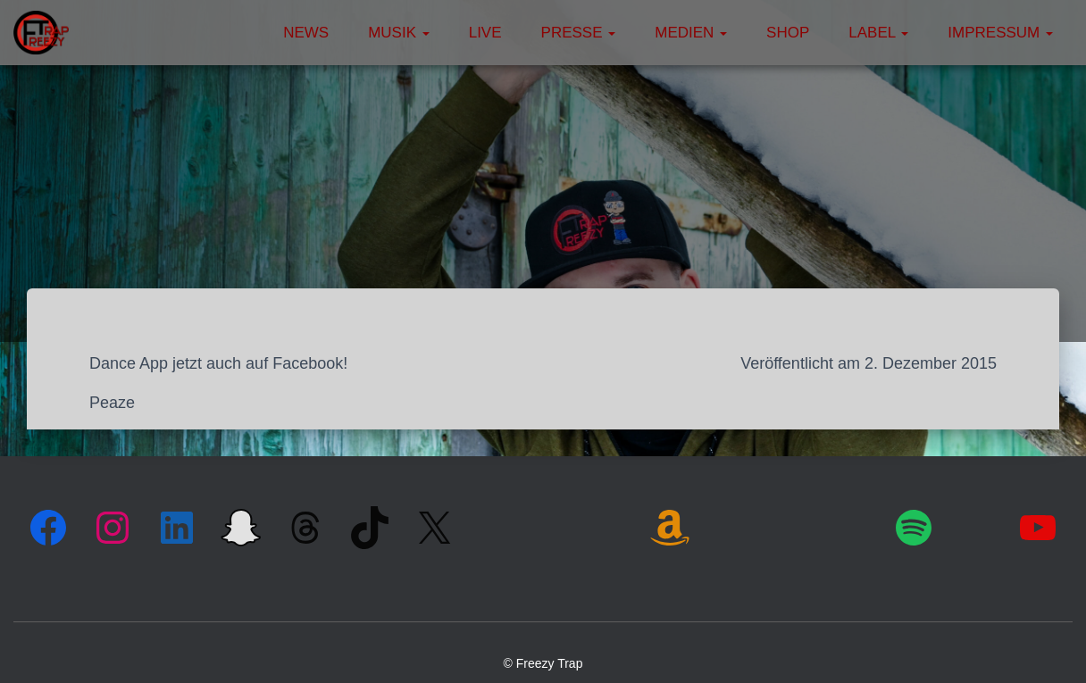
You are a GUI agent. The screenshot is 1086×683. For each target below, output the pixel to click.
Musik (399, 32)
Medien (691, 32)
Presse (578, 32)
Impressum (1000, 32)
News (306, 32)
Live (485, 32)
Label (878, 32)
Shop (787, 32)
